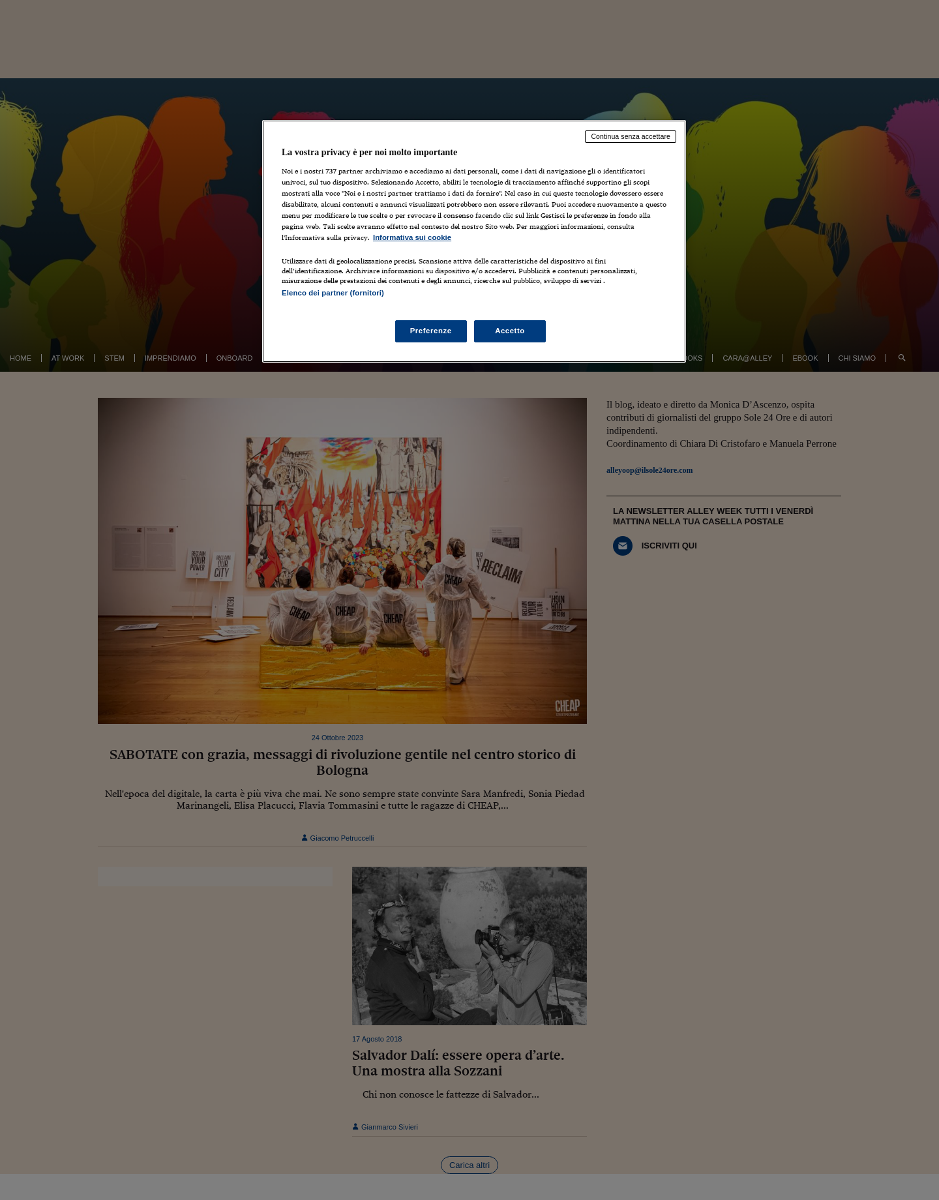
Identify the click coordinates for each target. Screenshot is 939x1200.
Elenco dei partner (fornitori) (333, 293)
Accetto (510, 331)
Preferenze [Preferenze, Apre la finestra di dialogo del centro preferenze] (431, 331)
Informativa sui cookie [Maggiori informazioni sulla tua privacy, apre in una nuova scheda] (412, 237)
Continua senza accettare (630, 136)
